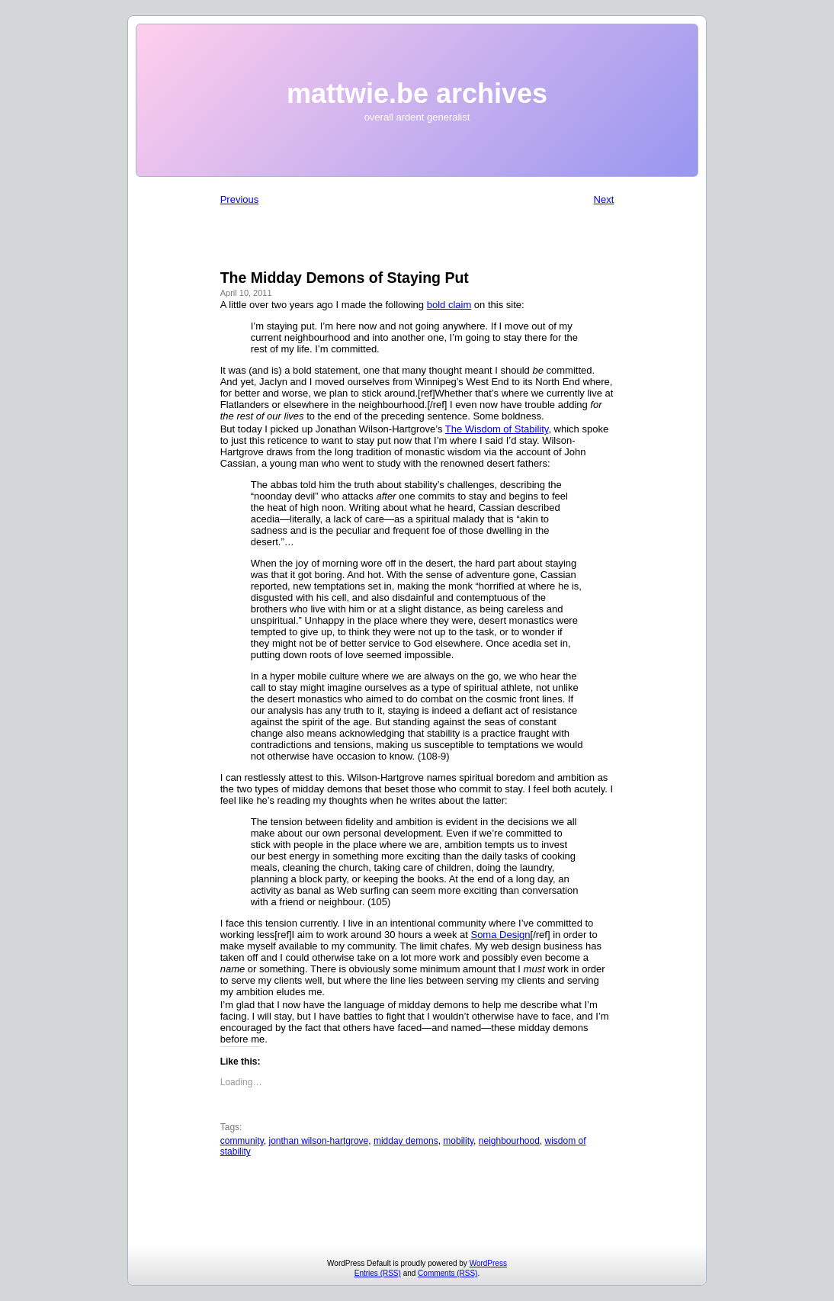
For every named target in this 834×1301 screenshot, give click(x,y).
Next (604, 199)
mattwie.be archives (417, 93)
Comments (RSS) (447, 1273)
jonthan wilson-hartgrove (319, 1141)
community (242, 1141)
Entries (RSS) (377, 1273)
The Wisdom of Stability (497, 429)
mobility (458, 1141)
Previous (239, 199)
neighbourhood (509, 1141)
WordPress (488, 1263)
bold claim (449, 304)
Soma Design (500, 934)
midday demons (406, 1141)
